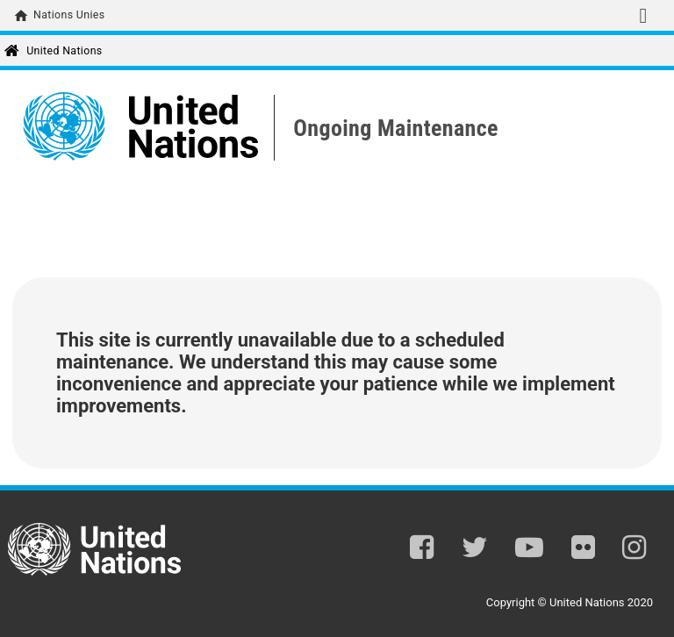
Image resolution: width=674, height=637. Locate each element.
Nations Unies (68, 15)
